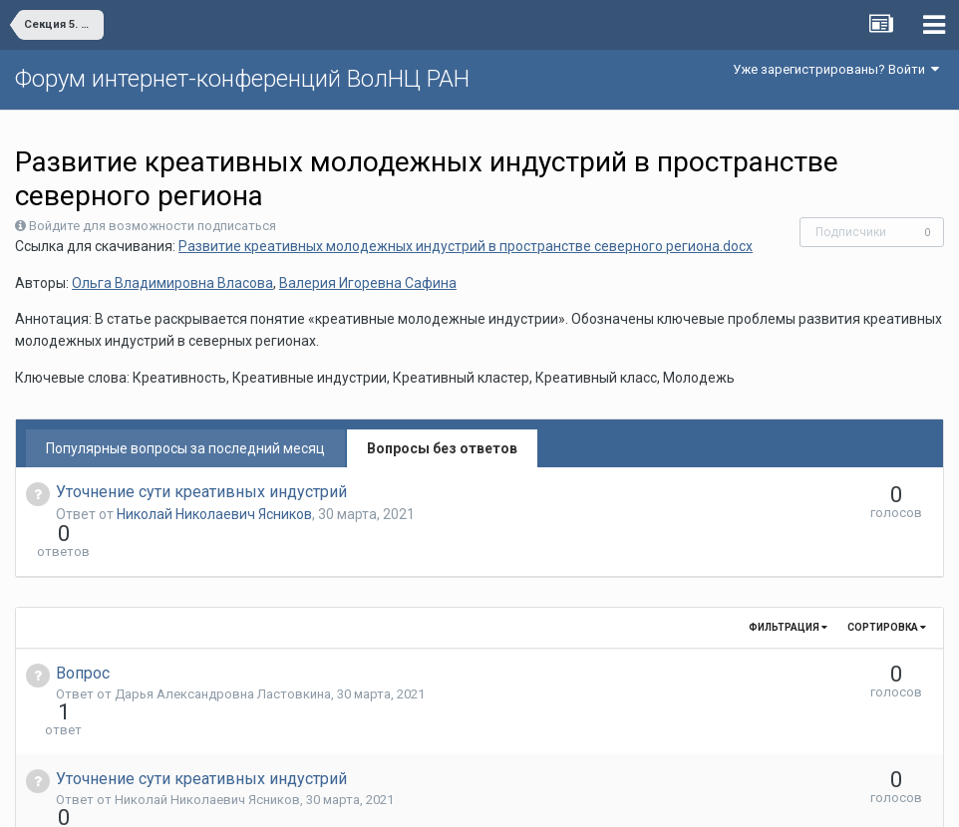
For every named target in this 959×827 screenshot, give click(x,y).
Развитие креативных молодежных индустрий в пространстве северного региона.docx (465, 246)
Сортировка (886, 591)
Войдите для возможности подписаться (152, 225)
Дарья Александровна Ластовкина (223, 658)
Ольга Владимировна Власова (172, 283)
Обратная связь (510, 797)
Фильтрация (788, 591)
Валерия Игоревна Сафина (368, 283)
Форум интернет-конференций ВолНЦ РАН (242, 79)
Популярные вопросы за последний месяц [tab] (185, 448)
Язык (418, 797)
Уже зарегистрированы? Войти (836, 69)
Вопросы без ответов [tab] (442, 448)
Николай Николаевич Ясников (214, 514)
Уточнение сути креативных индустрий (201, 491)
